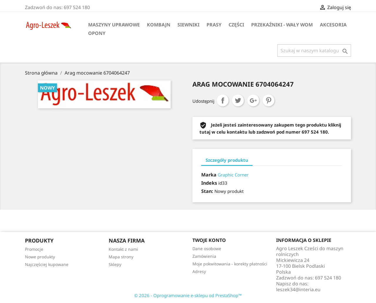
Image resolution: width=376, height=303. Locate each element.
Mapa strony (121, 257)
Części (236, 24)
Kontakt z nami (123, 249)
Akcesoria (333, 24)
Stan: (207, 191)
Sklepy (115, 264)
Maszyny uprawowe (114, 24)
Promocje (34, 249)
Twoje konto (209, 240)
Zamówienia (204, 256)
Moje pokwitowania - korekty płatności (229, 264)
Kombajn (158, 24)
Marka (208, 175)
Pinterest (268, 100)
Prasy (214, 24)
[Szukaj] (314, 50)
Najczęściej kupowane (46, 264)
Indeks (209, 183)
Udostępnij (223, 100)
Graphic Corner (233, 175)
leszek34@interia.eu (298, 289)
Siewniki (188, 24)
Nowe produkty (40, 257)
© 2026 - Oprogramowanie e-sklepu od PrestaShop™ (188, 295)
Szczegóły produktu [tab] (227, 160)
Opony (96, 33)
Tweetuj (238, 100)
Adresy (199, 271)
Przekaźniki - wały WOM (282, 24)
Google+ (253, 100)
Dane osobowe (206, 248)
